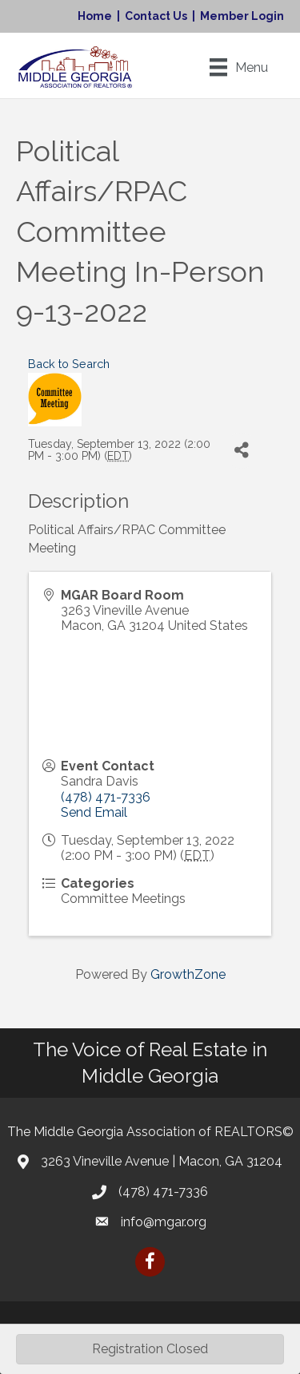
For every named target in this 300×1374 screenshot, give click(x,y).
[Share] (241, 451)
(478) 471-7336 (105, 797)
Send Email (94, 812)
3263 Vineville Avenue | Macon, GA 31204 (161, 1161)
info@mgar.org (163, 1221)
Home (95, 16)
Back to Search (69, 363)
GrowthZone (188, 974)
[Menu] (239, 67)
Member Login (242, 16)
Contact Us (156, 16)
